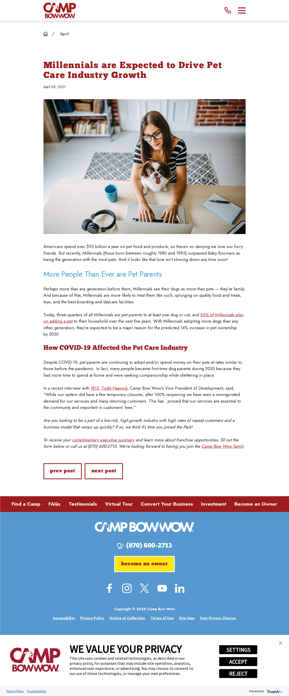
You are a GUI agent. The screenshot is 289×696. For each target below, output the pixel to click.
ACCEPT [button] (238, 661)
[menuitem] (64, 618)
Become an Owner (255, 504)
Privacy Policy (15, 691)
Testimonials (83, 504)
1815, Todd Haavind (109, 388)
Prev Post (62, 471)
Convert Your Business (167, 504)
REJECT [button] (238, 673)
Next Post (103, 471)
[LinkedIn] (179, 588)
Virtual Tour (119, 504)
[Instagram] (127, 588)
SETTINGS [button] (238, 649)
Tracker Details (36, 691)
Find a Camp (26, 504)
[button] (281, 643)
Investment (213, 504)
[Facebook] (109, 588)
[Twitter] (144, 588)
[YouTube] (162, 588)
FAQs (54, 504)
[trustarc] (274, 691)
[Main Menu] (242, 10)
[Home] (59, 10)
